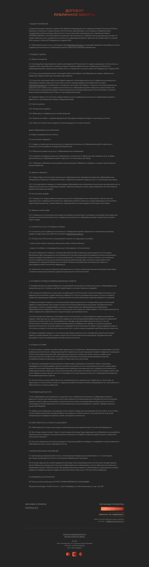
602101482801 (84, 482)
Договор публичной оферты (74, 536)
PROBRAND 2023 (31, 508)
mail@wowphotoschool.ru (115, 521)
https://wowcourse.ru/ (75, 45)
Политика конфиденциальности (74, 534)
